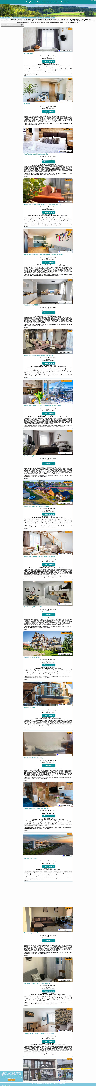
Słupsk (70, 783)
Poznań (69, 431)
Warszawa (69, 179)
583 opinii (56, 618)
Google (19, 1072)
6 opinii (62, 215)
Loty (28, 17)
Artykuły (51, 17)
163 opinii (55, 316)
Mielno (70, 834)
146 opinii (60, 366)
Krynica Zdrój (68, 129)
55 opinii (58, 819)
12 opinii (52, 115)
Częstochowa (68, 582)
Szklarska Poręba (67, 381)
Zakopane (69, 683)
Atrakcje (43, 17)
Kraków (69, 733)
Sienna (70, 1059)
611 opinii (54, 718)
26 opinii (54, 944)
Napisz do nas (62, 1083)
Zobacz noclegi (49, 61)
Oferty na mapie (13, 17)
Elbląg (70, 1009)
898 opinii (54, 869)
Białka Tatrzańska (67, 632)
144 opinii (58, 165)
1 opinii (63, 265)
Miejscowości (20, 17)
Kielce (70, 330)
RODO (14, 1078)
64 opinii (61, 567)
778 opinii (55, 668)
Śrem (70, 280)
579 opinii (58, 994)
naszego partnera (36, 74)
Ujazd (70, 79)
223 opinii (55, 467)
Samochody (36, 17)
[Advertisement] (48, 895)
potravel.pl (93, 0)
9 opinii (59, 1044)
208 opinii (58, 517)
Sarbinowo (69, 532)
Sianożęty (69, 230)
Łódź (70, 28)
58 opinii (62, 416)
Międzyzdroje (68, 481)
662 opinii (53, 64)
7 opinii (56, 769)
